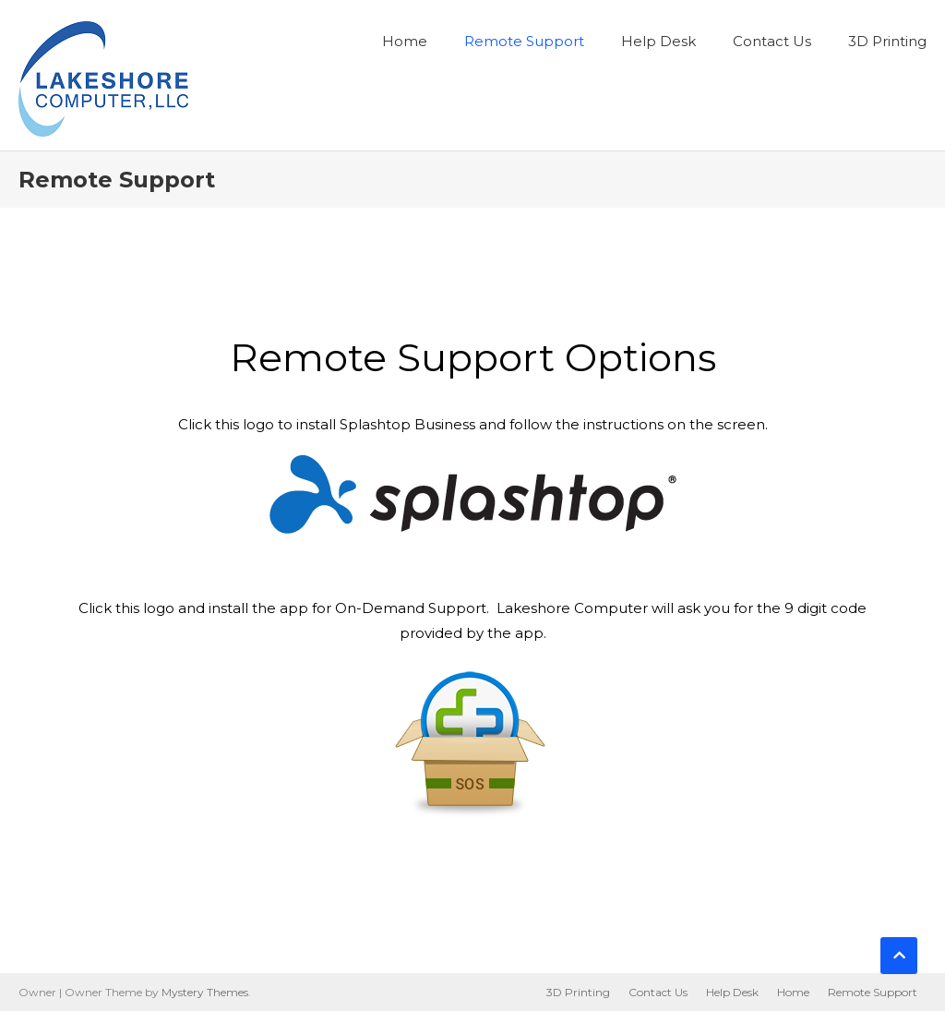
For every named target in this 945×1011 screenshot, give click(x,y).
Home (404, 41)
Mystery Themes (204, 992)
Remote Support (524, 41)
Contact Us (772, 41)
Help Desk (658, 41)
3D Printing (887, 41)
